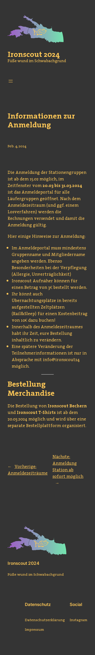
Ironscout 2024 (23, 563)
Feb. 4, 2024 (17, 146)
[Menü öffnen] (11, 81)
